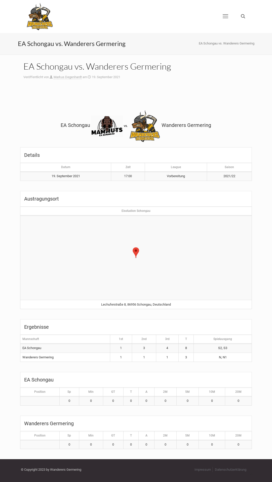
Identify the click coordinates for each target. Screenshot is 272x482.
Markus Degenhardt (68, 77)
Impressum (203, 469)
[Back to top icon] (251, 474)
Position (40, 392)
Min (91, 392)
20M (238, 392)
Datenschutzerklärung (230, 469)
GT (113, 392)
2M (165, 392)
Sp (69, 392)
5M (187, 392)
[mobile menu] (225, 16)
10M (212, 392)
